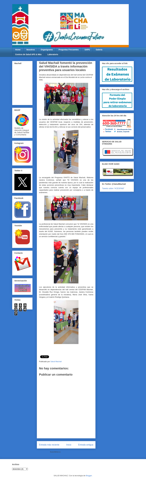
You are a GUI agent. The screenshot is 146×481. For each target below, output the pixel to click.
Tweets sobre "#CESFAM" (113, 188)
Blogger (89, 476)
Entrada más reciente (49, 445)
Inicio (68, 445)
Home (18, 50)
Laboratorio (52, 54)
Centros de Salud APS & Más (28, 54)
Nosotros (30, 50)
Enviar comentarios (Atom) (71, 452)
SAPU (87, 50)
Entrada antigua (85, 445)
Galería (99, 50)
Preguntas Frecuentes (69, 50)
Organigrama (47, 50)
